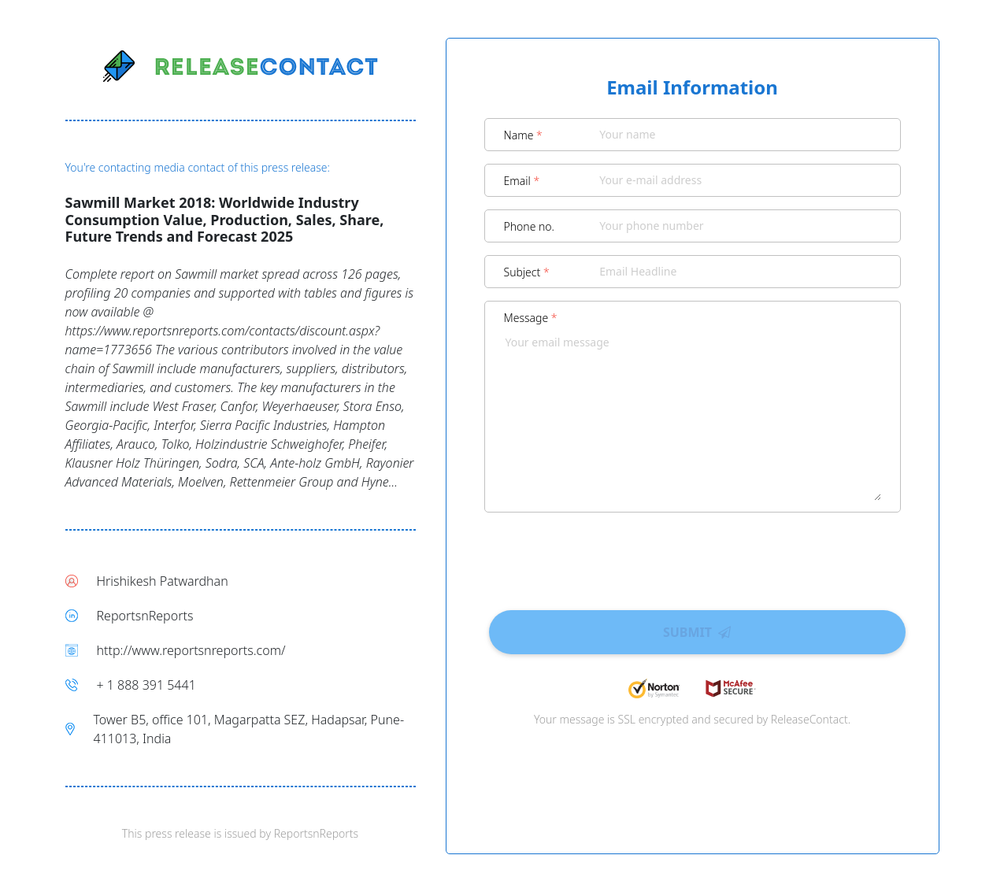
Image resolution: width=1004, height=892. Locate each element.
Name (523, 135)
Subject (527, 272)
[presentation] (692, 556)
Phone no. (529, 226)
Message (531, 317)
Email (522, 180)
